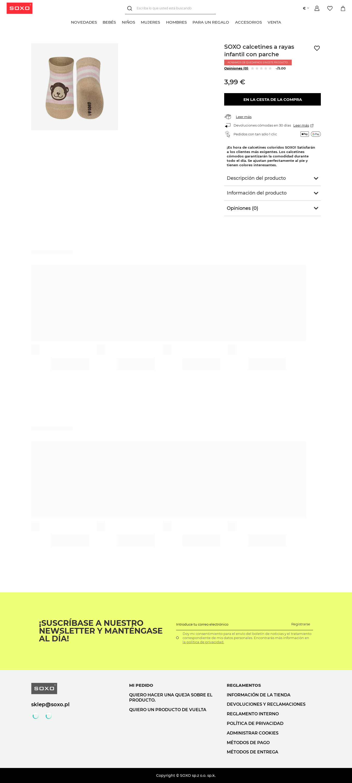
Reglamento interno (253, 713)
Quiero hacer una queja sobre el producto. (170, 697)
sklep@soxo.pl (50, 704)
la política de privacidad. (203, 642)
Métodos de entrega (252, 752)
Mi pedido (141, 685)
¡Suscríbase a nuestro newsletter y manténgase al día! (101, 631)
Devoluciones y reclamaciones (266, 704)
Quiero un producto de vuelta (167, 709)
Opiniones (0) (236, 68)
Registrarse (300, 624)
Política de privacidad (255, 723)
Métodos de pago (248, 742)
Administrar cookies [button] (252, 733)
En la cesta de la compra (272, 99)
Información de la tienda (258, 694)
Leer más (243, 117)
